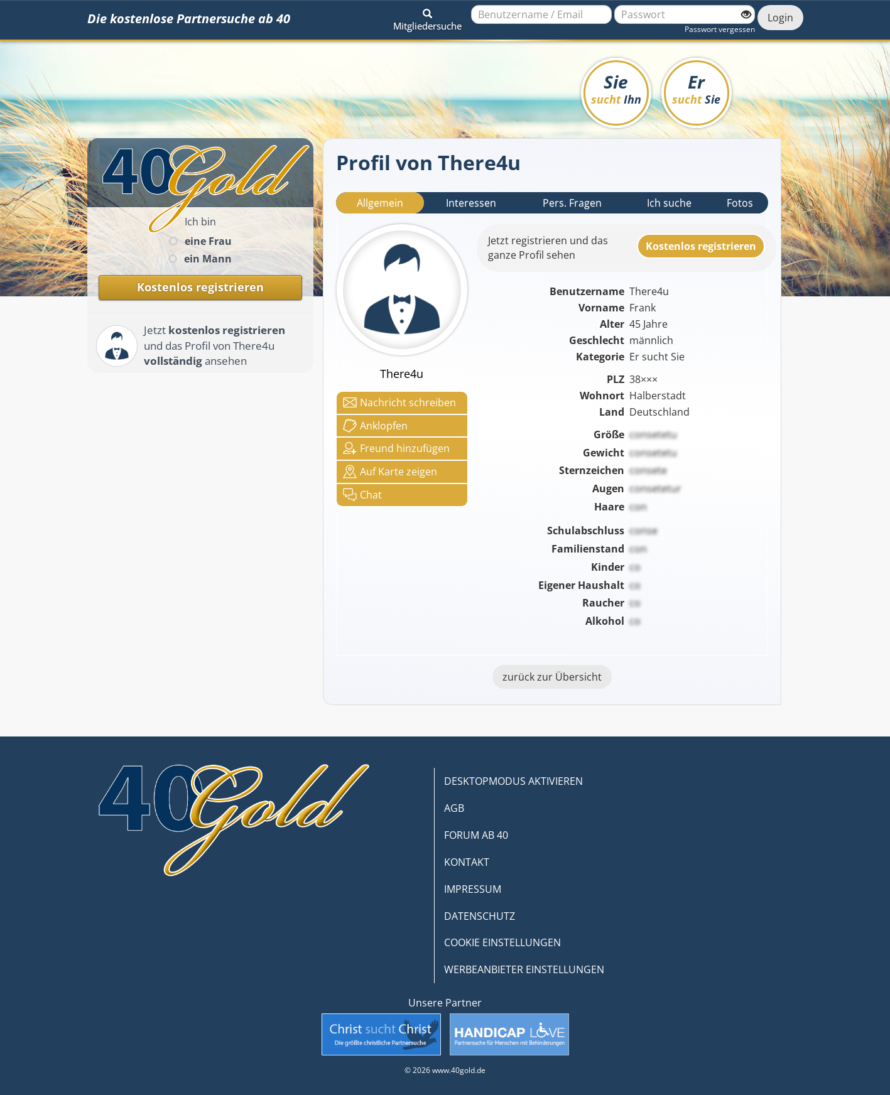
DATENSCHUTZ (479, 916)
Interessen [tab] (471, 203)
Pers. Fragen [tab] (572, 203)
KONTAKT (466, 862)
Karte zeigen (390, 471)
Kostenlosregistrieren (701, 246)
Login (780, 17)
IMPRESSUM (472, 889)
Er (696, 88)
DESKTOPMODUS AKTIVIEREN (513, 781)
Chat (362, 495)
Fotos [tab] (740, 203)
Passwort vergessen (720, 29)
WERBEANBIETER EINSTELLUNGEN (524, 969)
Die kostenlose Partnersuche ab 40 (188, 18)
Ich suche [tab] (669, 203)
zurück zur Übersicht (552, 677)
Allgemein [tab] (380, 203)
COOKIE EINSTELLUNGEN (502, 942)
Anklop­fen (375, 426)
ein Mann (208, 259)
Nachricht (399, 402)
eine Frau (208, 241)
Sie (616, 88)
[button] (427, 17)
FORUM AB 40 (476, 835)
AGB (454, 808)
